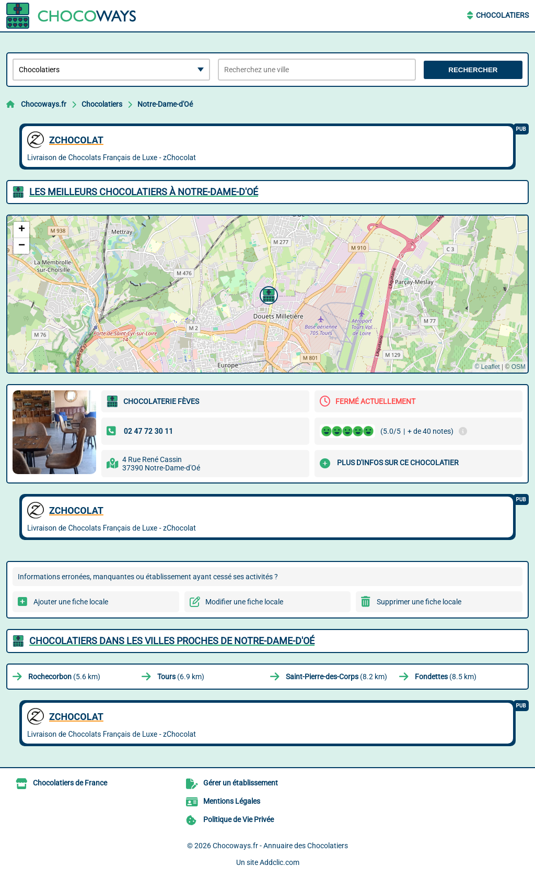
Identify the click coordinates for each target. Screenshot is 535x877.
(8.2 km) (336, 676)
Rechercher (472, 70)
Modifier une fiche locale (244, 602)
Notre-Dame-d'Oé (165, 104)
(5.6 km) (64, 676)
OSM (518, 366)
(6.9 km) (180, 676)
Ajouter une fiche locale (70, 602)
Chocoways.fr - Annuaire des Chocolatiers (280, 845)
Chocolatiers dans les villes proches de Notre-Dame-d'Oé (172, 640)
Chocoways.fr (43, 104)
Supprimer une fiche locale (419, 602)
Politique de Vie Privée (238, 819)
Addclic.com (279, 862)
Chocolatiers (502, 15)
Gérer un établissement (240, 783)
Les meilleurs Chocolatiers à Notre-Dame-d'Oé (143, 191)
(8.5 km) (445, 676)
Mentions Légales (231, 801)
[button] (267, 294)
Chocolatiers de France (70, 783)
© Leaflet (486, 366)
